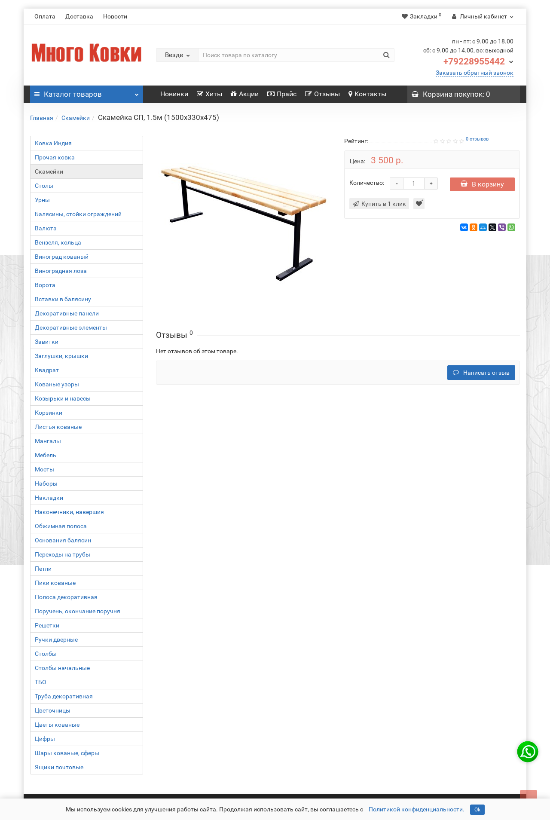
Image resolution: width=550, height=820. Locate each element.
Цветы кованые (57, 724)
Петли (43, 568)
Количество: (366, 182)
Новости (115, 16)
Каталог (86, 92)
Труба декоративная (64, 696)
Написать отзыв (481, 372)
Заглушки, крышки (61, 355)
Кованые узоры (57, 384)
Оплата (44, 16)
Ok (477, 810)
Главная (41, 117)
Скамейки (75, 117)
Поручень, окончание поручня (77, 611)
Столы (44, 185)
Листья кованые (58, 426)
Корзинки (48, 412)
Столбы (46, 653)
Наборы (46, 483)
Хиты (209, 94)
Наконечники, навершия (69, 511)
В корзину (482, 184)
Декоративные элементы (71, 327)
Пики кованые (55, 582)
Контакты (367, 94)
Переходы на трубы (62, 554)
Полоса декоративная (66, 597)
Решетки (47, 625)
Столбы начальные (62, 667)
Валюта (46, 228)
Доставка (79, 16)
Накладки (49, 497)
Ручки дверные (56, 639)
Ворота (45, 284)
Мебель (45, 455)
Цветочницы (52, 710)
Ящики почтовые (59, 767)
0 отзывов (477, 139)
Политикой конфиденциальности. (416, 809)
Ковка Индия (53, 143)
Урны (42, 199)
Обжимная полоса (61, 526)
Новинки (174, 94)
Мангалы (48, 441)
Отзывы (322, 94)
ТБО (40, 682)
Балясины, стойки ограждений (78, 214)
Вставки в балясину (63, 299)
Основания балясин (63, 540)
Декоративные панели (67, 313)
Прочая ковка (55, 157)
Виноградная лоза (61, 270)
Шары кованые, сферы (67, 753)
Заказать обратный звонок (474, 72)
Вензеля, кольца (58, 242)
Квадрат (47, 370)
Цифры (45, 738)
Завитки (46, 341)
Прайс (281, 94)
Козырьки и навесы (63, 398)
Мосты (44, 469)
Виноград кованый (62, 256)
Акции (245, 94)
